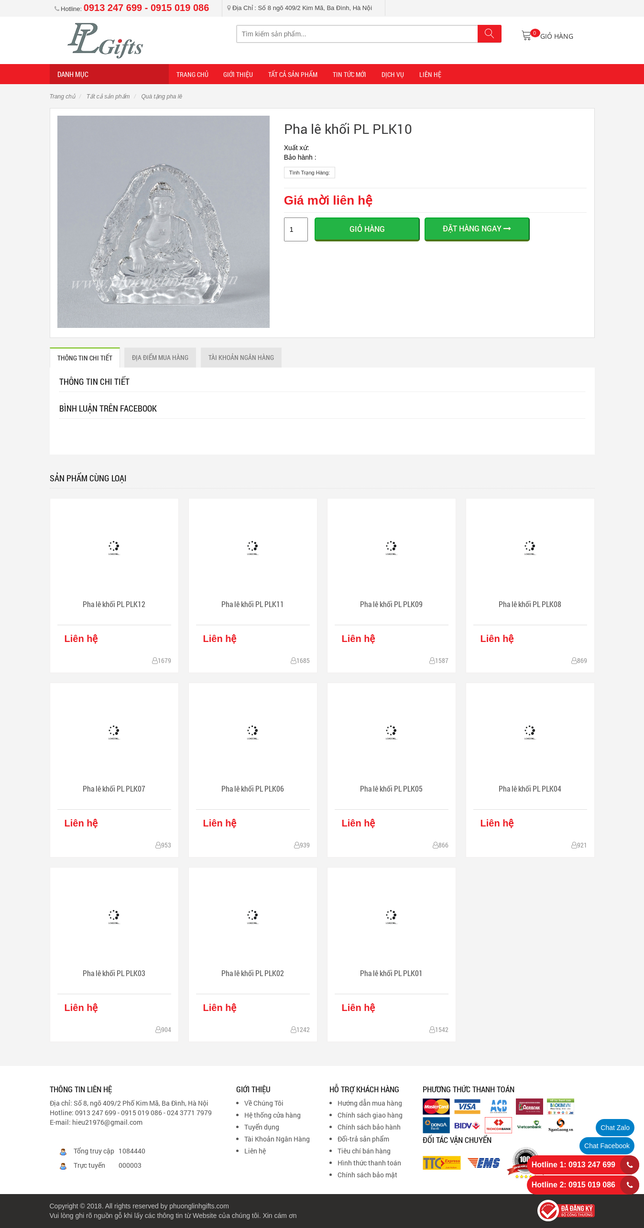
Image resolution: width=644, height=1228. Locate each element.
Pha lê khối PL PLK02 (252, 973)
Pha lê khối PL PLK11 (252, 604)
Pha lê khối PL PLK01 (391, 973)
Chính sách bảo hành (369, 1126)
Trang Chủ (192, 74)
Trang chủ (62, 96)
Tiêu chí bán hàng (364, 1150)
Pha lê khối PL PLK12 (114, 604)
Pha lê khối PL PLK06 (252, 788)
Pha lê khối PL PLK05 (391, 788)
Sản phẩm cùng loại (88, 478)
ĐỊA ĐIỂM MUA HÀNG (160, 357)
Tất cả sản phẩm (292, 74)
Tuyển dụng (261, 1126)
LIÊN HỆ (428, 74)
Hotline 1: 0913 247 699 (573, 1165)
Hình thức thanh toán (369, 1162)
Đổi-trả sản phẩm (363, 1138)
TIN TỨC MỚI (348, 74)
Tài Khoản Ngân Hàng (277, 1138)
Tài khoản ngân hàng (241, 357)
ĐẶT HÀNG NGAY (477, 228)
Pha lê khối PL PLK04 (530, 788)
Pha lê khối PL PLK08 (530, 604)
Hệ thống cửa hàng (272, 1114)
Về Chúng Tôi (264, 1103)
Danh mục (72, 74)
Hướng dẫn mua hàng (370, 1103)
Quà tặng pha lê (161, 96)
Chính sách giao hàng (370, 1114)
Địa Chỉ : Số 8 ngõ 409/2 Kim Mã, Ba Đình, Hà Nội (299, 7)
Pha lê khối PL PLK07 (114, 788)
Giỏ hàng (367, 229)
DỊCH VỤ (391, 74)
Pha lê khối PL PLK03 (114, 973)
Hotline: (132, 8)
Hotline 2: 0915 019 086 (573, 1185)
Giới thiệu (238, 74)
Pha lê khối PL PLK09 (391, 604)
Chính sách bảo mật (367, 1174)
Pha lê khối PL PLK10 (348, 129)
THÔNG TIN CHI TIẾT (84, 357)
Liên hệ (255, 1150)
